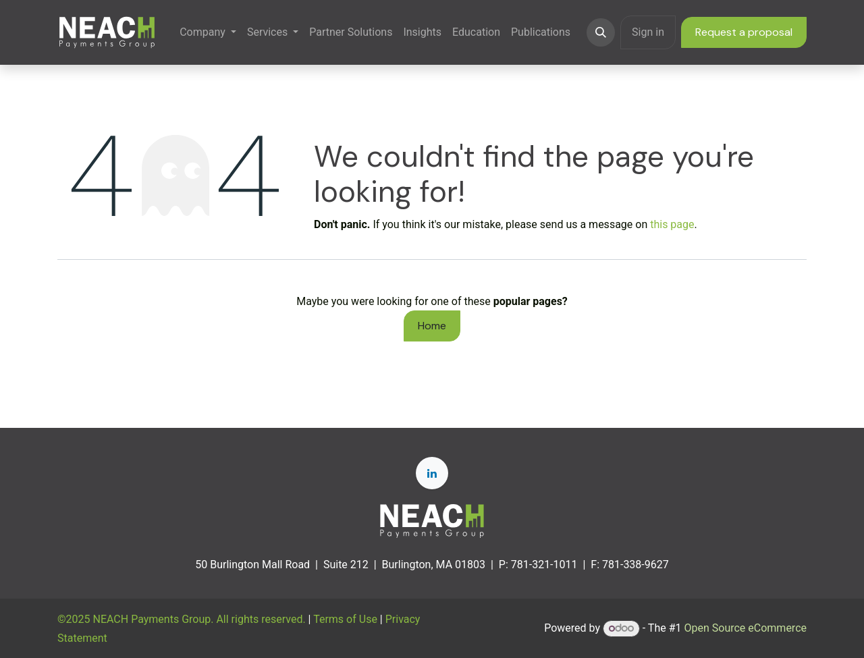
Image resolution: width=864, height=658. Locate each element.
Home (432, 326)
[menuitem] (208, 32)
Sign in (648, 32)
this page (672, 224)
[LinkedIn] (432, 473)
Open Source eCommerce (745, 628)
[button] (601, 32)
